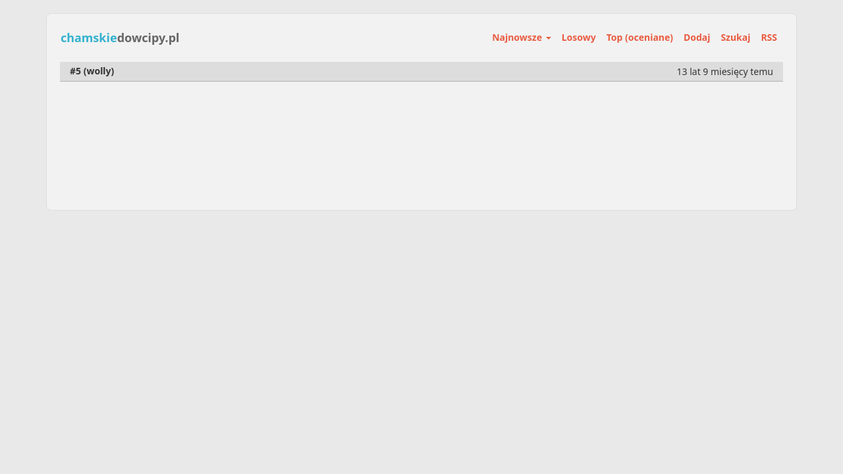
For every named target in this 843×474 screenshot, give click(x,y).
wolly (98, 71)
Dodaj (697, 37)
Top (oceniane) (640, 37)
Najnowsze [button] (521, 37)
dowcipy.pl (120, 37)
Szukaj (735, 37)
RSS (769, 37)
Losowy (579, 37)
